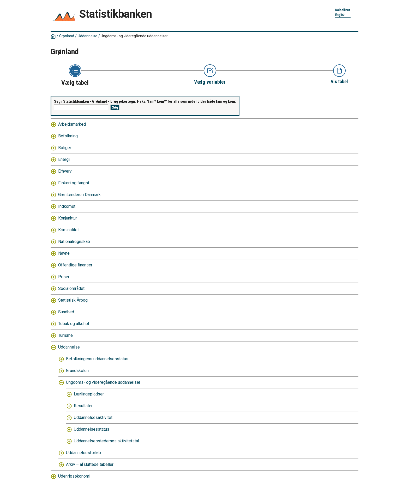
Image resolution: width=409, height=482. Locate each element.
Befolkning (68, 135)
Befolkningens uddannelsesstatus (97, 358)
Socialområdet (71, 288)
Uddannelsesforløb (83, 452)
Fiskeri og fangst (73, 182)
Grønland (66, 36)
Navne (64, 253)
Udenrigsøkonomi (74, 476)
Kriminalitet (68, 229)
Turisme (65, 335)
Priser (63, 276)
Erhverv (65, 171)
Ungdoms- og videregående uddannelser (134, 36)
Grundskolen (77, 370)
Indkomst (66, 206)
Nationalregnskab (74, 241)
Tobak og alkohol (73, 323)
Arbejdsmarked (72, 124)
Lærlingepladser (89, 394)
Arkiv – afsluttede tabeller (89, 464)
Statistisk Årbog (73, 300)
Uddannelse (87, 36)
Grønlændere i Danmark (79, 194)
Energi (64, 159)
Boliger (64, 147)
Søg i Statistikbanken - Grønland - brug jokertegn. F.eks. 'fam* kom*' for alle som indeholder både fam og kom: (145, 101)
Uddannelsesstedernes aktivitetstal (106, 440)
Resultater (83, 405)
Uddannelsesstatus (91, 429)
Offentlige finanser (75, 265)
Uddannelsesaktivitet (93, 417)
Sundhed (66, 311)
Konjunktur (67, 218)
